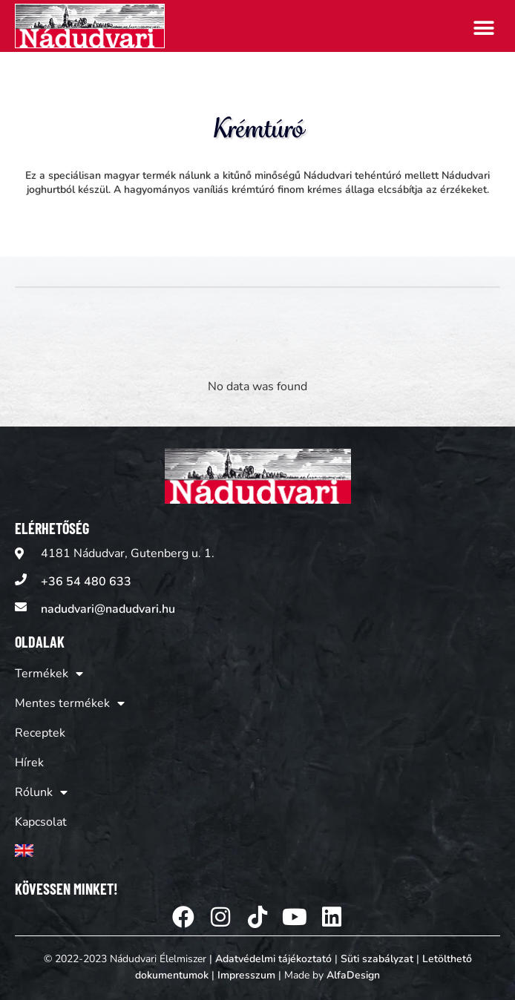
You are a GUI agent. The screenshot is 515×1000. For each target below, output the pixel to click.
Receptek (40, 733)
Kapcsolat (41, 822)
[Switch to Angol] (70, 850)
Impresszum (246, 975)
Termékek (49, 673)
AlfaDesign (353, 975)
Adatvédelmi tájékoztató (273, 959)
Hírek (29, 762)
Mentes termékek (70, 703)
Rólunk (41, 792)
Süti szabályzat (377, 959)
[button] (483, 28)
